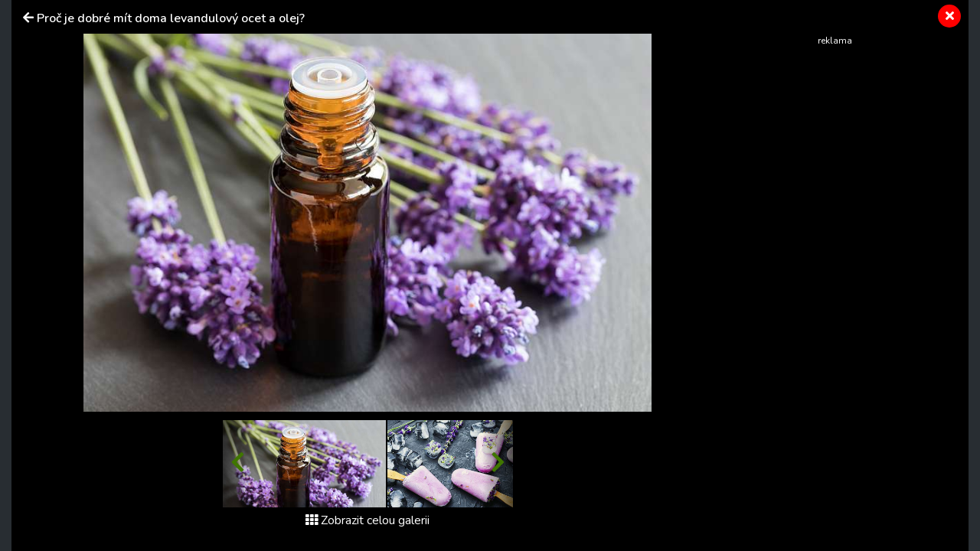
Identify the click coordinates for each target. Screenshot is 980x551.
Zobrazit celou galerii (367, 520)
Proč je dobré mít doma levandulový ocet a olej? (171, 18)
